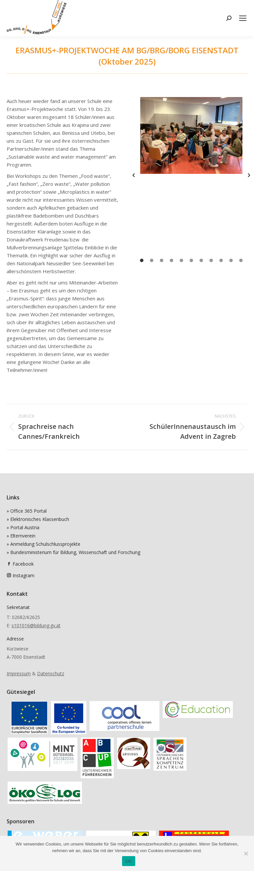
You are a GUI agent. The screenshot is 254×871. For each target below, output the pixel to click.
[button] (133, 175)
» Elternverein (21, 536)
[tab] (142, 260)
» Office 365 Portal (27, 511)
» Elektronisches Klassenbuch (38, 519)
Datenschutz (50, 673)
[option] (191, 135)
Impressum (19, 673)
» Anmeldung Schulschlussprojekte (43, 544)
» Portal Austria (23, 527)
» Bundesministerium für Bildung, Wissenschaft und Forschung (73, 552)
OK (128, 861)
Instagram (23, 575)
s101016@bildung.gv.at (36, 625)
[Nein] (245, 853)
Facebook (23, 564)
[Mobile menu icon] (242, 18)
